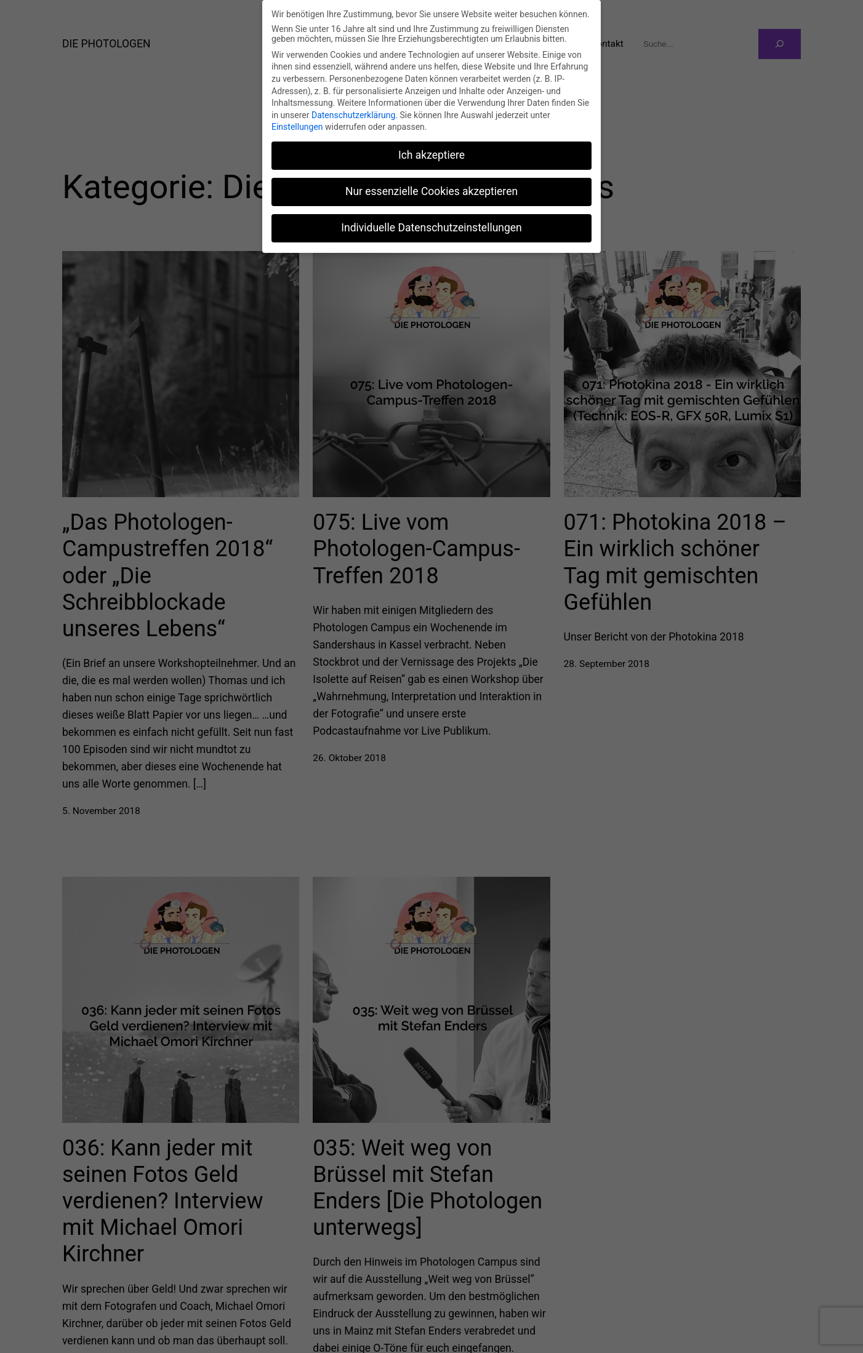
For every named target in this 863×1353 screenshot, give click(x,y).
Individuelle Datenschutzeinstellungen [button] (431, 228)
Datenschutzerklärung (353, 115)
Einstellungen (297, 127)
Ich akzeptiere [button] (431, 155)
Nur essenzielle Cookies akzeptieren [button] (431, 191)
